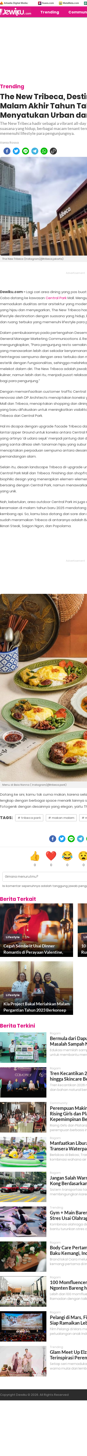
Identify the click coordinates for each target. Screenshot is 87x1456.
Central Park (56, 297)
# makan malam (61, 818)
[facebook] (7, 151)
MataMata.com (71, 3)
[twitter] (16, 151)
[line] (25, 151)
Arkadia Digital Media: (16, 3)
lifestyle (13, 937)
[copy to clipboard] (53, 151)
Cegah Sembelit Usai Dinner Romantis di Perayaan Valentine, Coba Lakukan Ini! (33, 949)
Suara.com (48, 3)
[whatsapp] (44, 151)
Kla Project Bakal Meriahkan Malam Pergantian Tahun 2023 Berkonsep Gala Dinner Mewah (36, 1007)
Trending (49, 12)
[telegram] (34, 151)
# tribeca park (29, 818)
